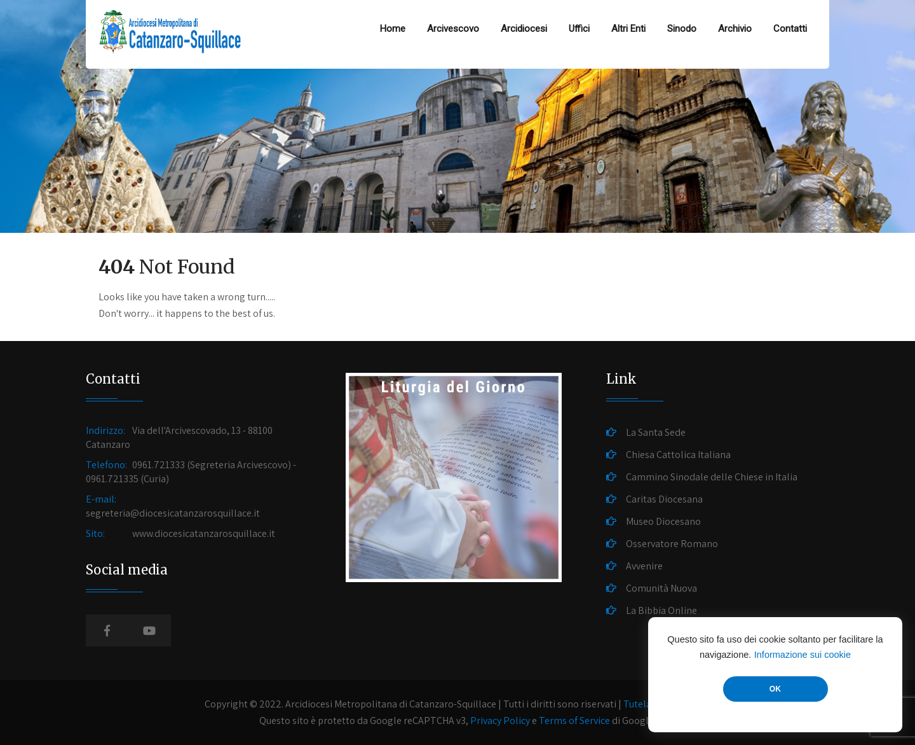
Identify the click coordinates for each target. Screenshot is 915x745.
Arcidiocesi (524, 28)
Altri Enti (628, 28)
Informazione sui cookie (802, 655)
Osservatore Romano (672, 543)
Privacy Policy (500, 720)
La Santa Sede (656, 432)
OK (775, 689)
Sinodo (681, 28)
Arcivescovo (453, 28)
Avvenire (644, 566)
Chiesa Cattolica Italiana (678, 454)
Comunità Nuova (661, 588)
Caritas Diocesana (664, 499)
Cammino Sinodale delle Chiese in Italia (711, 477)
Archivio (735, 28)
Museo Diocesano (663, 521)
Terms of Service (574, 720)
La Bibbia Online (661, 610)
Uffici (579, 28)
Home (392, 28)
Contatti (790, 28)
